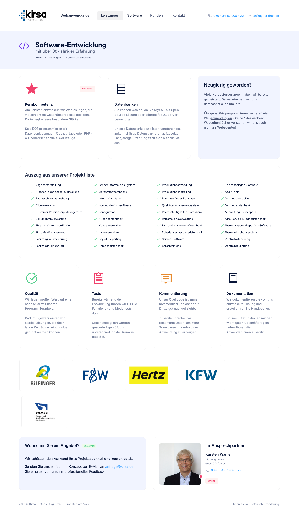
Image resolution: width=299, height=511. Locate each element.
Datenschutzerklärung (265, 504)
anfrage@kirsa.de (119, 466)
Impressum (240, 504)
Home (38, 57)
